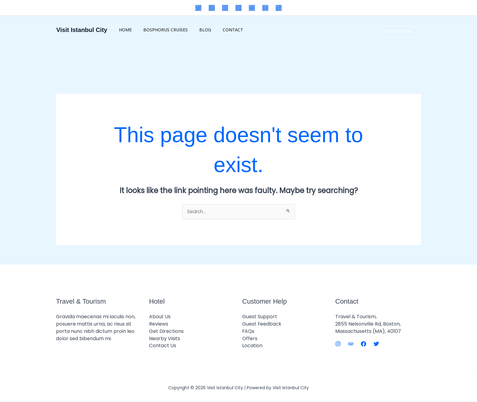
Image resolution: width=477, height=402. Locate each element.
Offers (249, 338)
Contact (222, 30)
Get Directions (166, 331)
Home (123, 30)
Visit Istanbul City (81, 29)
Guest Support (259, 316)
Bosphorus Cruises (161, 30)
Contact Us (162, 346)
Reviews (158, 324)
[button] (421, 31)
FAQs (248, 331)
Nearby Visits (164, 338)
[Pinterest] (238, 8)
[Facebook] (212, 8)
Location (252, 346)
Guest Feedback (262, 324)
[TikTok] (279, 8)
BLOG (198, 30)
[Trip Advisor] (265, 8)
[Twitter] (198, 8)
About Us (160, 316)
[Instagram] (225, 8)
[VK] (252, 8)
